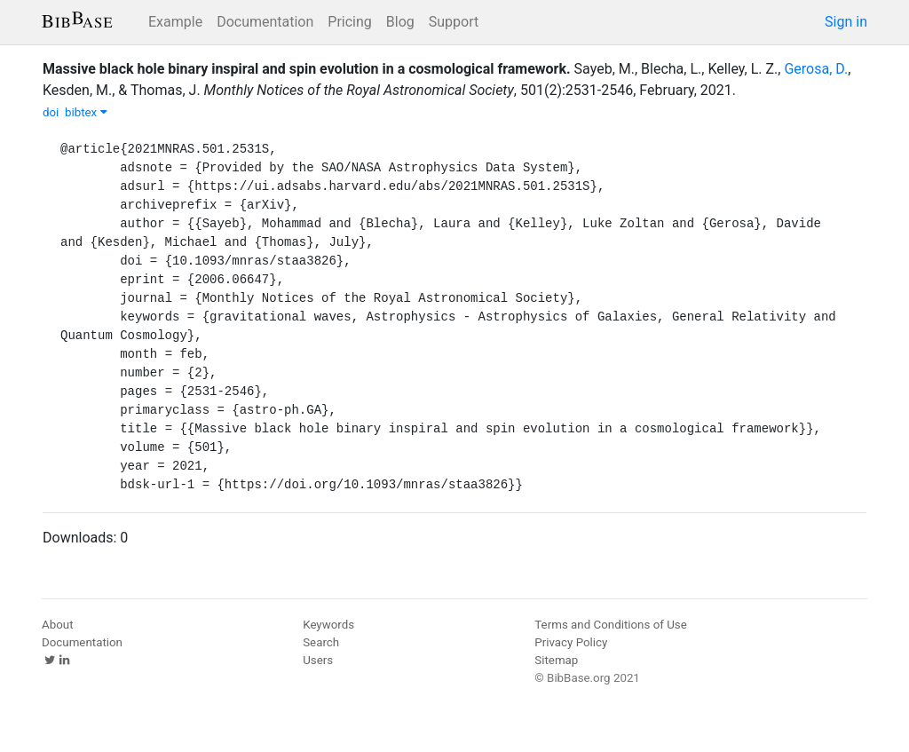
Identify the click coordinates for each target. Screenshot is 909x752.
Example (175, 21)
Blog (400, 21)
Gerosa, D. (816, 68)
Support (453, 21)
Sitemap (556, 660)
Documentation (265, 21)
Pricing (350, 21)
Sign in (846, 21)
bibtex (86, 112)
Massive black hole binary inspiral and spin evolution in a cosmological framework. (307, 68)
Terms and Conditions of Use (610, 624)
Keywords (328, 624)
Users (318, 660)
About (58, 624)
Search (321, 642)
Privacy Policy (570, 642)
